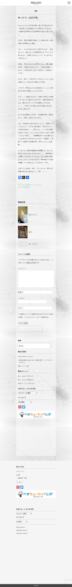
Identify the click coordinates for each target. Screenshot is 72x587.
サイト (20, 308)
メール (21, 298)
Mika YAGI (27, 187)
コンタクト (19, 482)
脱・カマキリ (33, 244)
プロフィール (20, 471)
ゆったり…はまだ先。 (36, 184)
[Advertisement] (36, 436)
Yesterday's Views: (21, 530)
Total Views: (19, 533)
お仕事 (18, 475)
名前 (20, 292)
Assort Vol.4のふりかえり (25, 356)
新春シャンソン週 (23, 366)
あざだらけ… (33, 215)
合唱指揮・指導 (22, 478)
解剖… (31, 232)
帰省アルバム (22, 383)
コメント (22, 268)
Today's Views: (20, 527)
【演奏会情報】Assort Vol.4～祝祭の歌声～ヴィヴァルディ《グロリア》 (35, 361)
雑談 (36, 11)
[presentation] (30, 329)
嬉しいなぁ (21, 376)
